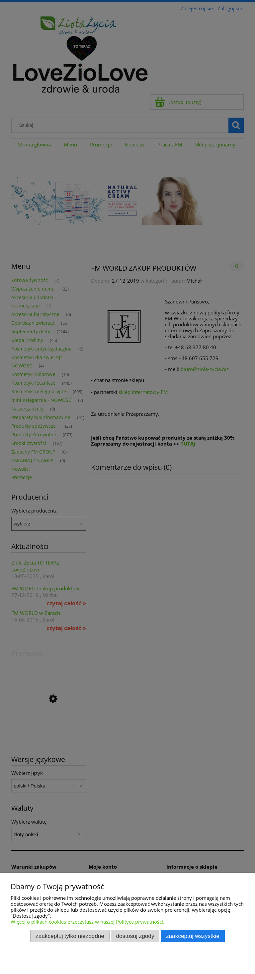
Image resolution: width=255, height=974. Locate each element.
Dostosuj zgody (135, 936)
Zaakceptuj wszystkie (192, 936)
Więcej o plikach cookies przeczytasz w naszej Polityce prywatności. (87, 921)
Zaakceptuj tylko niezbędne (70, 936)
